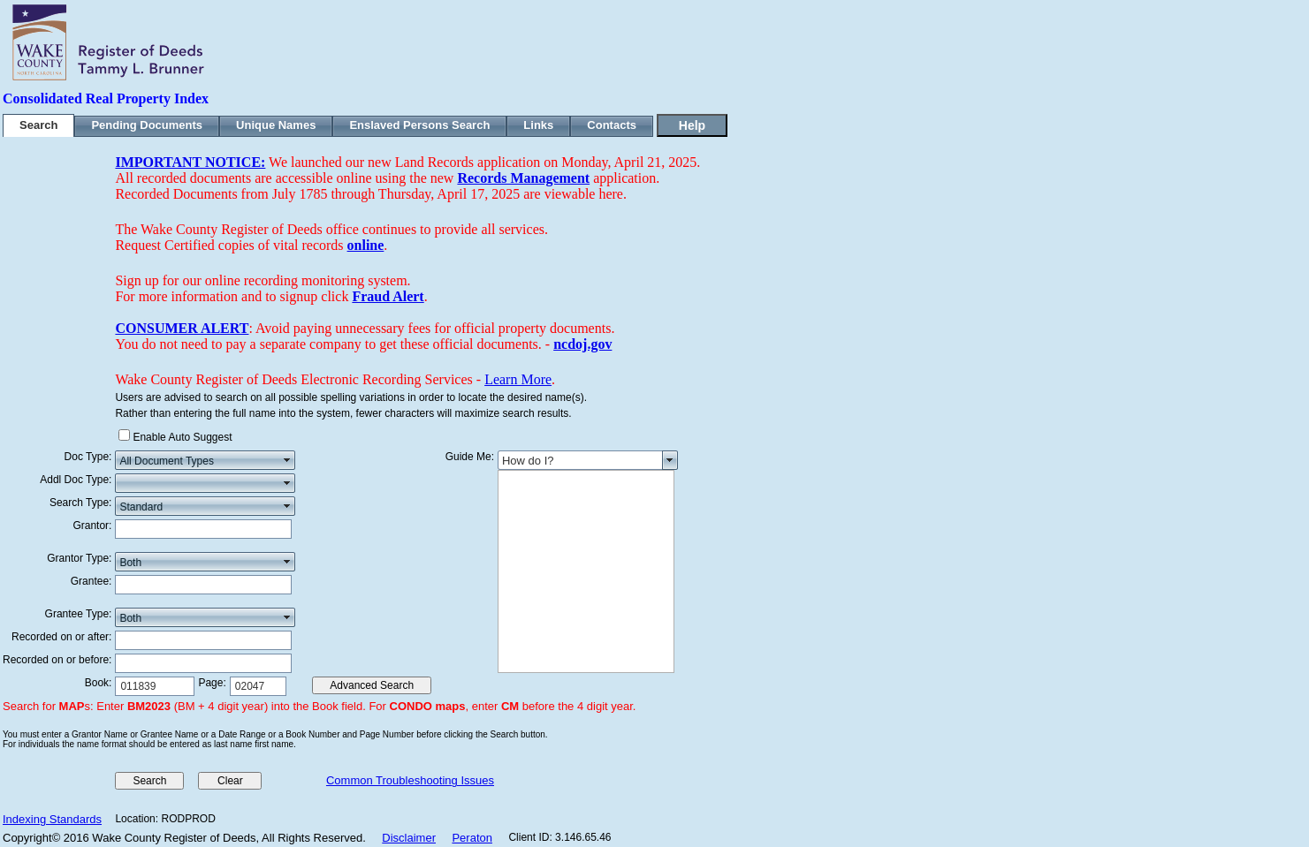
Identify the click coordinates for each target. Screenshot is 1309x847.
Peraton (472, 837)
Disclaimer (409, 837)
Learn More (518, 379)
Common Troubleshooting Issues (410, 780)
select (287, 460)
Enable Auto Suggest (182, 437)
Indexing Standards (52, 819)
